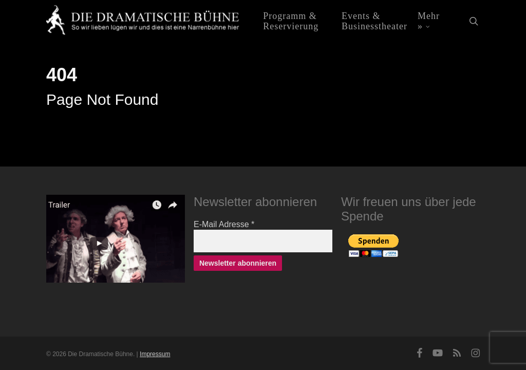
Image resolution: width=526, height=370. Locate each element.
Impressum (155, 354)
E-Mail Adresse (224, 224)
